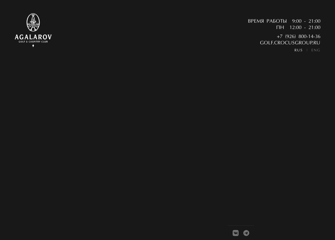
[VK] (236, 233)
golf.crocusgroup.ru (290, 43)
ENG (315, 50)
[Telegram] (246, 233)
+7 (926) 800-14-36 (298, 36)
